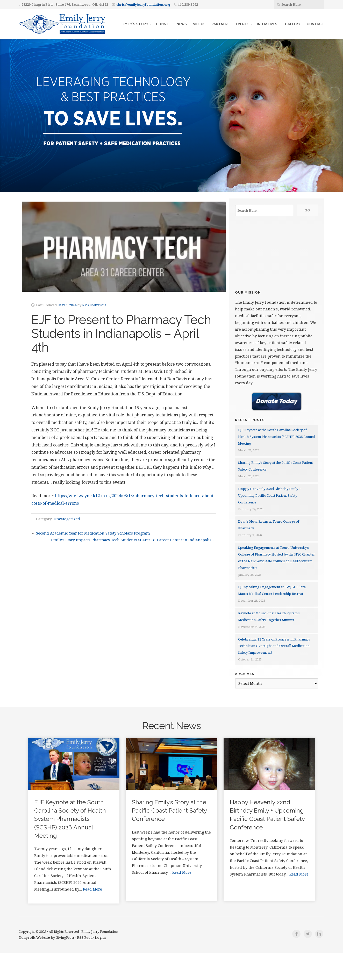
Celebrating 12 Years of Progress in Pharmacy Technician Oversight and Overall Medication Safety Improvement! (274, 646)
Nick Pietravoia (94, 305)
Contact (315, 24)
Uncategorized (67, 518)
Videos (199, 24)
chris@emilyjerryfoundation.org (143, 4)
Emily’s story (135, 24)
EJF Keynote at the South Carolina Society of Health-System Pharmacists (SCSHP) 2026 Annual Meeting (276, 437)
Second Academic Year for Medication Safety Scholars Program (93, 533)
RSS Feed (84, 937)
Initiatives (267, 24)
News (182, 24)
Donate (163, 24)
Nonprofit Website (34, 937)
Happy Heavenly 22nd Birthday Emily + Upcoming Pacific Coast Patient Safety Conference (269, 495)
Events (242, 24)
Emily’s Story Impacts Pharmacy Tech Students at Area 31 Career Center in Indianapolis (131, 539)
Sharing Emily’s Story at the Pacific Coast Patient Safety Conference (169, 810)
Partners (221, 24)
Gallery (293, 24)
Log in (100, 937)
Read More (92, 889)
